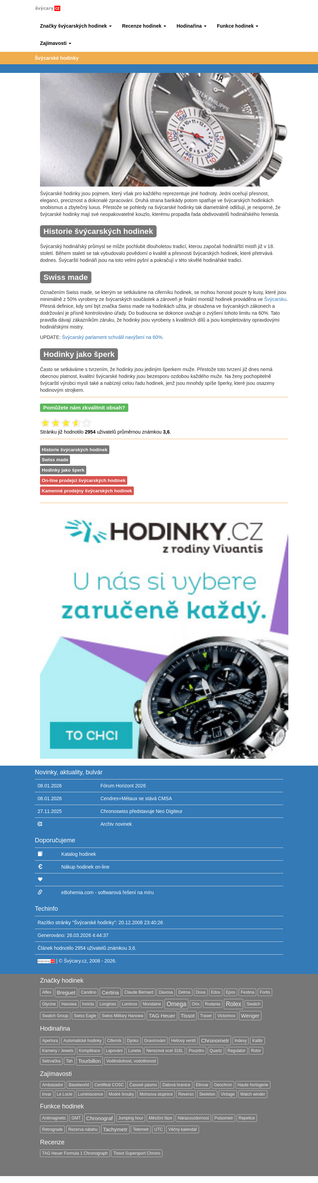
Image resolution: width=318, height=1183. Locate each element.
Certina (110, 992)
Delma (184, 992)
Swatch (253, 1004)
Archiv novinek (116, 824)
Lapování (114, 1050)
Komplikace (89, 1050)
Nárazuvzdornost (193, 1118)
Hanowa (69, 1004)
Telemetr (141, 1129)
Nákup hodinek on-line (85, 867)
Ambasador (52, 1084)
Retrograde (52, 1129)
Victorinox (226, 1015)
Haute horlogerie (253, 1084)
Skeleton (207, 1094)
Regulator (237, 1050)
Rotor (256, 1050)
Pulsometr (224, 1118)
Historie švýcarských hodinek (75, 449)
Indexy (241, 1040)
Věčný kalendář (182, 1129)
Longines (107, 1004)
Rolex (233, 1004)
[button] (76, 26)
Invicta (88, 1004)
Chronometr (215, 1040)
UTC (158, 1129)
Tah (69, 1061)
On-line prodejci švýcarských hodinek (84, 480)
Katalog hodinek (78, 854)
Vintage (228, 1094)
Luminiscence (90, 1094)
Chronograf (99, 1118)
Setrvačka (51, 1061)
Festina (247, 992)
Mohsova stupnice (156, 1094)
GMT (76, 1118)
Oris (195, 1004)
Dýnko (133, 1040)
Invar (46, 1094)
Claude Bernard (138, 992)
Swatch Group (55, 1015)
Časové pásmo (143, 1084)
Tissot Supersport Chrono (136, 1153)
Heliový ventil (183, 1040)
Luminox (129, 1004)
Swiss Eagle (85, 1015)
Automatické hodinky (82, 1040)
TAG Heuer (162, 1016)
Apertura (50, 1040)
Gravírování (155, 1040)
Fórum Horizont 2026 (123, 785)
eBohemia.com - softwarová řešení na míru (107, 892)
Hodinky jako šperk (63, 470)
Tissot (188, 1016)
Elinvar (202, 1084)
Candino (88, 992)
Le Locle (64, 1094)
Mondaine (152, 1004)
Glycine (49, 1004)
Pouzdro (196, 1050)
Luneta (134, 1050)
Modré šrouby (121, 1094)
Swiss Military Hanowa (122, 1015)
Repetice (247, 1118)
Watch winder (252, 1094)
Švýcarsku (275, 299)
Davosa (166, 992)
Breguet (66, 992)
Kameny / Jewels (57, 1050)
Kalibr (257, 1040)
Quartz (216, 1050)
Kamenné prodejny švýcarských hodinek (87, 490)
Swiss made (55, 459)
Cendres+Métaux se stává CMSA (136, 798)
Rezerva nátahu (83, 1129)
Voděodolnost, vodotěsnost (131, 1061)
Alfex (46, 992)
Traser (206, 1015)
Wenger (250, 1016)
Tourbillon (89, 1061)
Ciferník (114, 1040)
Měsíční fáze (160, 1118)
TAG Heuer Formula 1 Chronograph (75, 1153)
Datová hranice (176, 1084)
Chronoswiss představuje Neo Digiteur (141, 811)
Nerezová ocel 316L (164, 1050)
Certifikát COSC (109, 1084)
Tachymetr (115, 1129)
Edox (215, 992)
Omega (176, 1004)
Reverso (186, 1094)
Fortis (265, 992)
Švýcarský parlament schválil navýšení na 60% (112, 337)
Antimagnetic (54, 1118)
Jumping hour (130, 1118)
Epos (230, 992)
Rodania (212, 1004)
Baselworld (79, 1084)
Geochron (223, 1084)
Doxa (201, 992)
